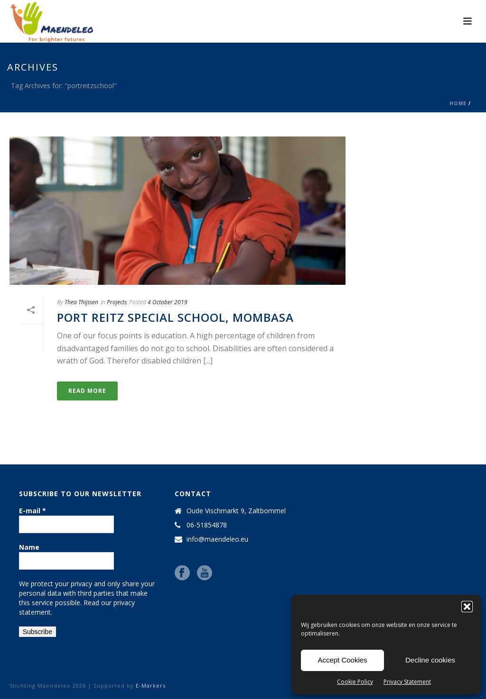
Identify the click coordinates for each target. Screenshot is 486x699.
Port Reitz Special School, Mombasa (175, 317)
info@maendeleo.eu (217, 539)
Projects (117, 302)
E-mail (32, 510)
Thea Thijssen (81, 302)
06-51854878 (207, 525)
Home (458, 103)
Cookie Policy (355, 682)
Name (29, 547)
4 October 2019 (167, 302)
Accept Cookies (342, 660)
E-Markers (151, 685)
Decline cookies (430, 660)
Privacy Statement (407, 682)
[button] (467, 606)
